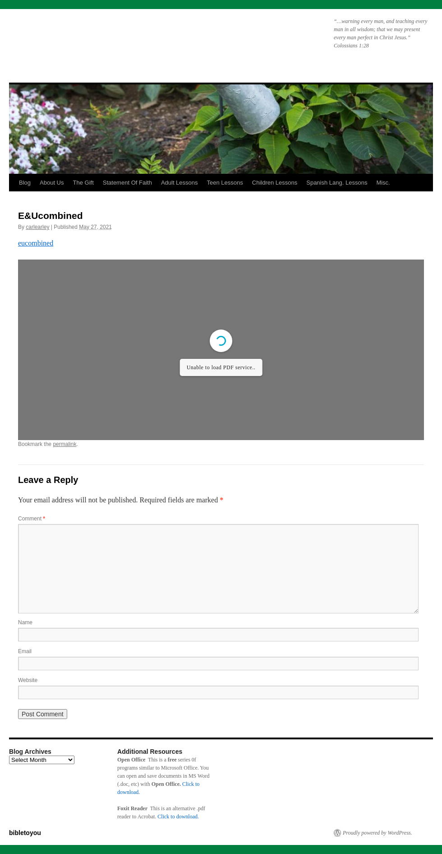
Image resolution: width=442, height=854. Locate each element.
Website (27, 680)
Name (25, 622)
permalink (64, 444)
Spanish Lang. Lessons (336, 182)
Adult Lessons (179, 182)
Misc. (383, 182)
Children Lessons (274, 182)
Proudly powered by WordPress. (377, 833)
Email (25, 651)
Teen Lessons (225, 182)
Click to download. (178, 816)
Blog (25, 182)
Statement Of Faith (127, 182)
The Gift (83, 182)
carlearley (37, 227)
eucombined (35, 243)
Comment (31, 518)
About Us (52, 182)
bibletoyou (123, 38)
